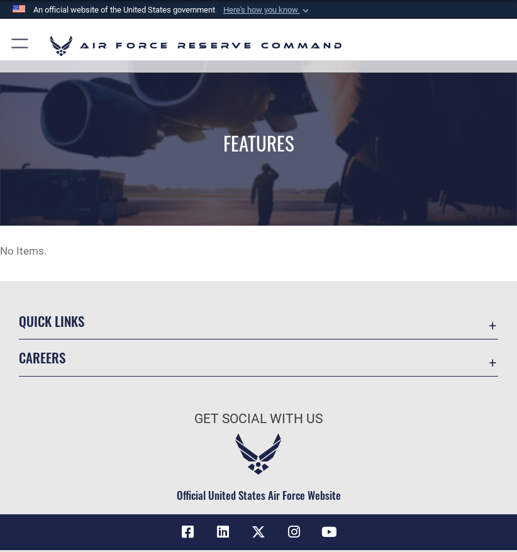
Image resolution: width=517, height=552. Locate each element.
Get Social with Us (258, 418)
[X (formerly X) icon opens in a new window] (258, 531)
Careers (42, 357)
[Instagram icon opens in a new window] (293, 531)
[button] (267, 10)
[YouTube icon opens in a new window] (329, 531)
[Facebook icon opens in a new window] (188, 531)
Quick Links (51, 321)
